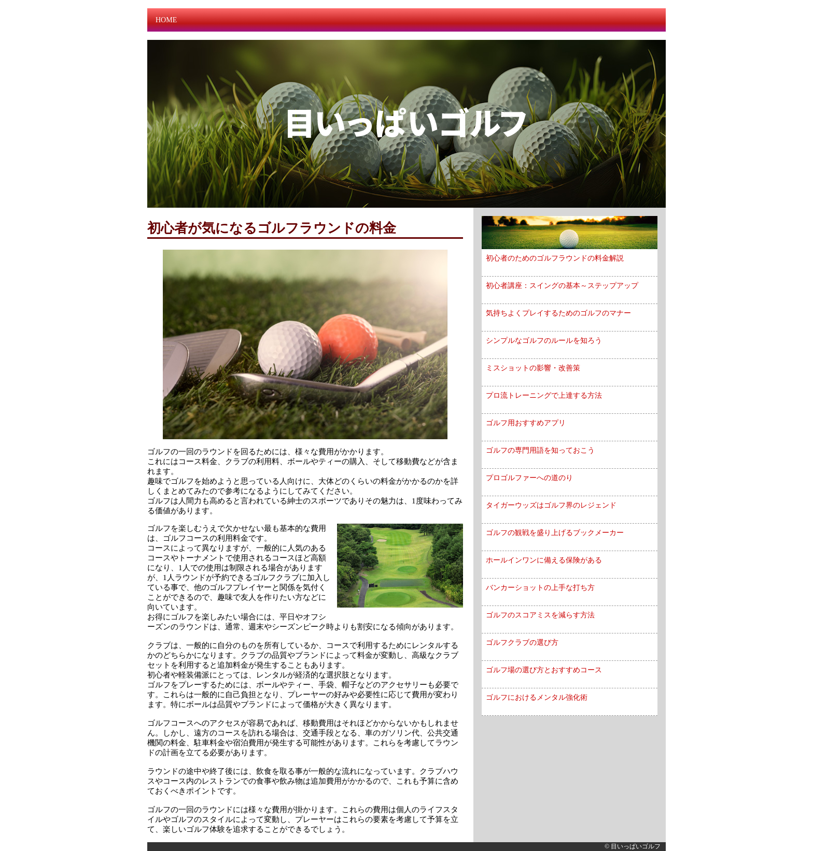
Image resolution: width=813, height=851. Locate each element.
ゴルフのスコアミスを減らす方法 (540, 615)
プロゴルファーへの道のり (529, 478)
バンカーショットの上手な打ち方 (540, 588)
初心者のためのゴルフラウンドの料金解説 (555, 258)
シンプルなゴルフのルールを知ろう (544, 340)
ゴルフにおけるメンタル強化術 (536, 697)
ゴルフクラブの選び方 (522, 642)
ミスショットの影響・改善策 (533, 368)
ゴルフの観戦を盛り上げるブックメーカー (555, 533)
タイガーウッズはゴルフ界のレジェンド (551, 505)
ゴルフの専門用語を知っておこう (540, 450)
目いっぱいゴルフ (636, 846)
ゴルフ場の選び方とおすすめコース (544, 670)
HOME (166, 20)
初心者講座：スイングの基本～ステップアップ (562, 286)
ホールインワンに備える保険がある (544, 560)
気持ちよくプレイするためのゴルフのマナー (558, 313)
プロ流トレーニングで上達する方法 (544, 395)
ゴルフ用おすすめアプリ (526, 423)
